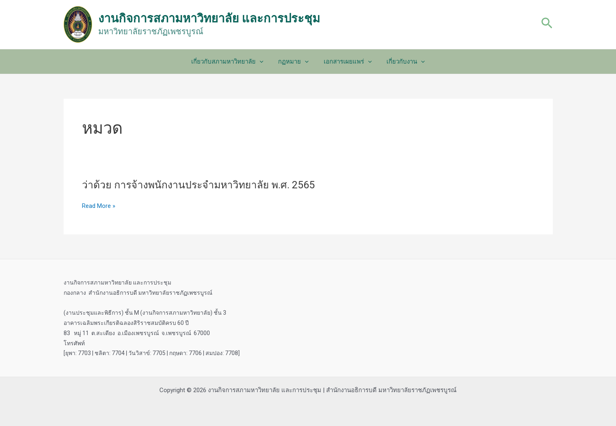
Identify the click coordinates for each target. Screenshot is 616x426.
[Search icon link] (547, 24)
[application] (263, 61)
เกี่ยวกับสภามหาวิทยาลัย (231, 61)
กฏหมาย (295, 61)
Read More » (98, 206)
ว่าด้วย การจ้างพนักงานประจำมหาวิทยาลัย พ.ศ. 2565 (205, 185)
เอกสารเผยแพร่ (346, 61)
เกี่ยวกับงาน (402, 61)
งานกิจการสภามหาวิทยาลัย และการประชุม (209, 18)
